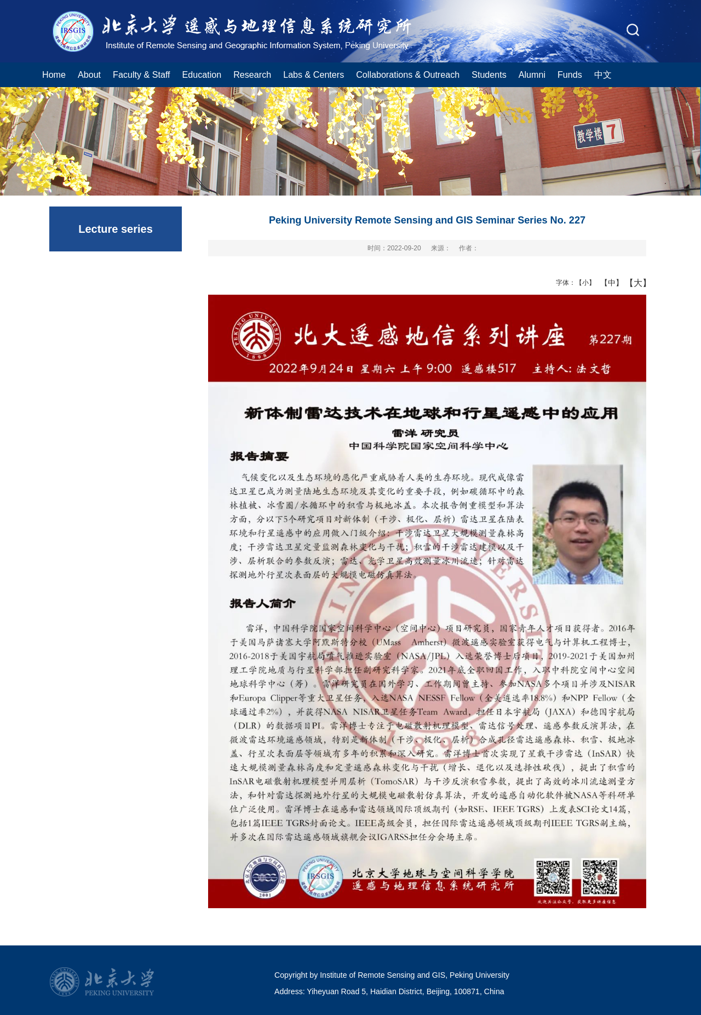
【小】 (583, 282)
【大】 (632, 283)
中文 (603, 74)
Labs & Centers (313, 74)
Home (54, 74)
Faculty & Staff (141, 74)
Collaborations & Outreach (407, 74)
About (89, 74)
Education (202, 74)
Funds (570, 74)
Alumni (532, 74)
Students (489, 74)
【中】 (607, 282)
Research (252, 74)
